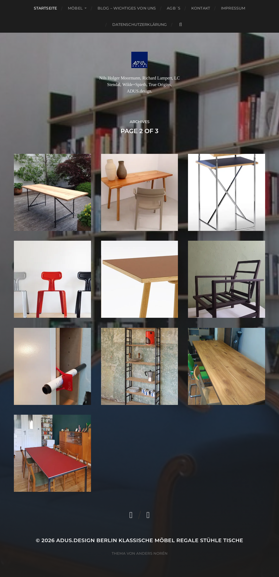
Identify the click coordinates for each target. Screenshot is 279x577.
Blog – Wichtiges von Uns (127, 8)
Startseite (45, 8)
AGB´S (173, 8)
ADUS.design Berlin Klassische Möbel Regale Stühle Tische (149, 540)
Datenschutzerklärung (139, 24)
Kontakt (200, 8)
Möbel (75, 8)
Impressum (233, 8)
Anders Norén (152, 553)
